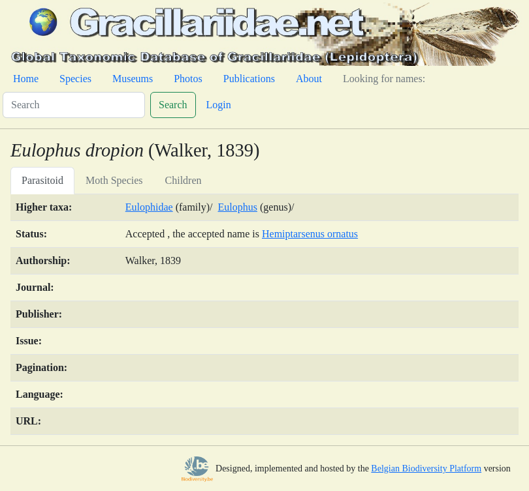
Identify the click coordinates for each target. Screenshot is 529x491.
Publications (249, 78)
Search (173, 104)
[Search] (74, 105)
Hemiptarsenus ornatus (310, 233)
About (309, 78)
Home (26, 78)
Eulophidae (149, 207)
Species (75, 78)
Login (218, 104)
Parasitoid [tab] (42, 180)
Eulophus (237, 207)
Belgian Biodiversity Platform (426, 468)
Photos (188, 78)
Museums (132, 78)
